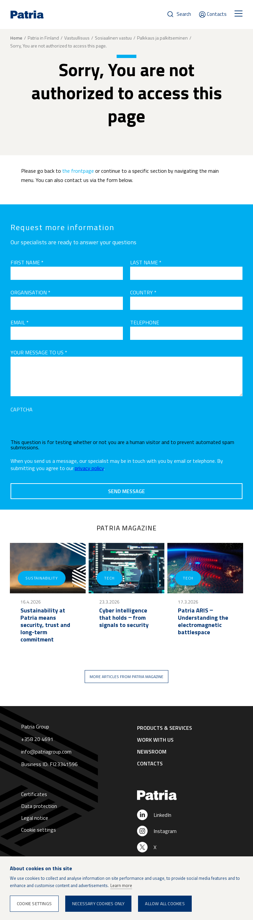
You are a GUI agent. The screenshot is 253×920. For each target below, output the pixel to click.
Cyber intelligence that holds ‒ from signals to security (124, 618)
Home (16, 38)
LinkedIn (162, 815)
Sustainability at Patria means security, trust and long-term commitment (45, 625)
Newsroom (151, 752)
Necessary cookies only (98, 903)
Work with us (155, 740)
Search (184, 14)
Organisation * (30, 292)
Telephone (144, 322)
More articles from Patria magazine (126, 676)
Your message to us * (39, 352)
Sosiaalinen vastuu (113, 37)
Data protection (39, 806)
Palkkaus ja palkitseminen (162, 37)
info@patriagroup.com (46, 752)
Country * (143, 292)
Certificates (34, 794)
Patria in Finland (43, 37)
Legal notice (34, 818)
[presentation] (61, 426)
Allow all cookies (164, 903)
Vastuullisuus (77, 37)
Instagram (165, 831)
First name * (27, 262)
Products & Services (164, 728)
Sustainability (41, 578)
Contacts (217, 14)
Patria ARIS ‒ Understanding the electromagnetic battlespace (203, 621)
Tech (109, 578)
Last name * (145, 262)
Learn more (121, 885)
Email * (20, 322)
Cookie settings (38, 830)
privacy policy (89, 468)
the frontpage (78, 171)
